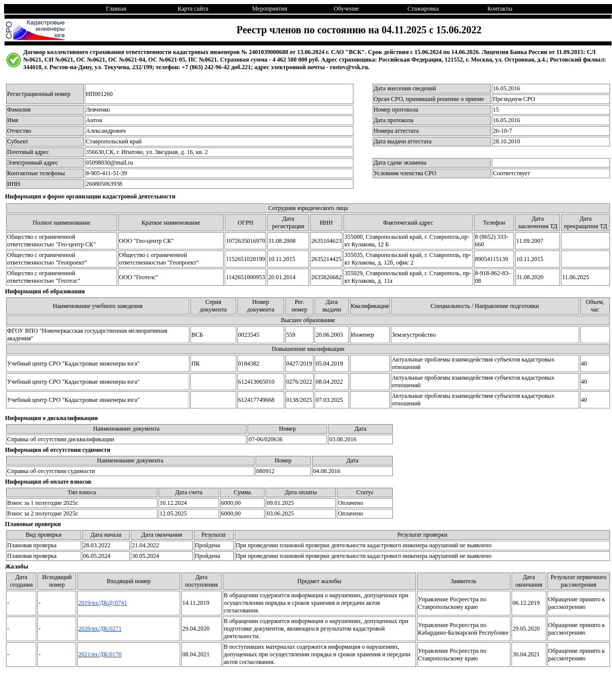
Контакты (500, 8)
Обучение (346, 8)
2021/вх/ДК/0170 (100, 654)
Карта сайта (193, 8)
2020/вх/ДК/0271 (100, 628)
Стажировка (423, 8)
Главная (116, 8)
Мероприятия (269, 8)
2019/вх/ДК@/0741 (102, 602)
